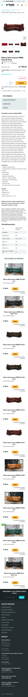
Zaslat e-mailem (6, 90)
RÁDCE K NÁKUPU (5, 614)
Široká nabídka (4, 625)
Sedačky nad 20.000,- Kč (7, 11)
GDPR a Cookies (5, 622)
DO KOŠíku (21, 83)
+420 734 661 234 (6, 678)
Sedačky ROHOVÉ (15, 9)
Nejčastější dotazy (6, 74)
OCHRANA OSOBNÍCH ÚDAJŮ (8, 612)
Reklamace (4, 632)
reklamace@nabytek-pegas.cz (8, 686)
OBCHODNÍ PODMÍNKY (7, 609)
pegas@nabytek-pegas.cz (7, 672)
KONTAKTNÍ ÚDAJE (6, 607)
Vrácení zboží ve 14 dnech (7, 627)
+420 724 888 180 (9, 1)
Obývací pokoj (6, 9)
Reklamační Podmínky (6, 630)
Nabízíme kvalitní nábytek (7, 619)
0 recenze (14, 63)
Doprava (3, 617)
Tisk (23, 90)
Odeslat (22, 597)
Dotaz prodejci (16, 90)
